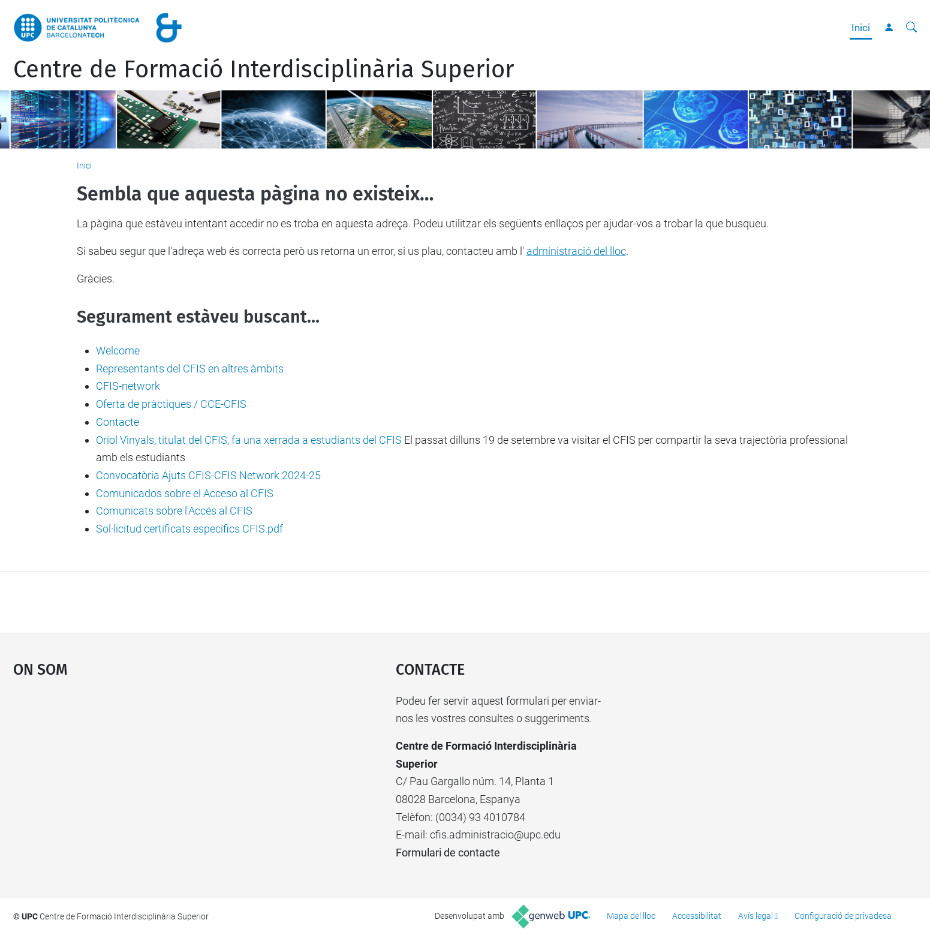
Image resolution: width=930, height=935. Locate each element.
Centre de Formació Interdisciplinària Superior (263, 69)
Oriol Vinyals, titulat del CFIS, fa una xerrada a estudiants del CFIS (249, 440)
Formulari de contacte (448, 852)
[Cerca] (911, 28)
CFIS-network (128, 386)
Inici (860, 28)
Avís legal (755, 916)
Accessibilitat (696, 916)
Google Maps (159, 782)
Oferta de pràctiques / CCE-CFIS (171, 404)
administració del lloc (576, 251)
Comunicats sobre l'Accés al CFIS (174, 510)
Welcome (118, 350)
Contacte (117, 422)
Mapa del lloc (631, 916)
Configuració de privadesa (843, 916)
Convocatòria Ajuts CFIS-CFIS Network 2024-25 (208, 475)
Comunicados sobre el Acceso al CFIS (184, 493)
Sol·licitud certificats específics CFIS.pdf (189, 528)
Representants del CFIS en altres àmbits (190, 368)
